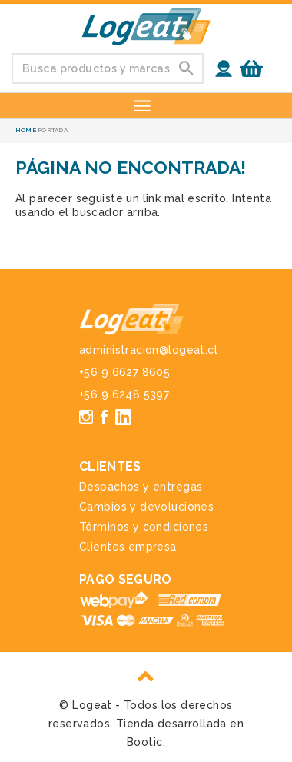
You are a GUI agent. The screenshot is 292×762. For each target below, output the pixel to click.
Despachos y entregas (140, 487)
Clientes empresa (128, 547)
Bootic (145, 742)
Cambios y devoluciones (146, 507)
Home (25, 130)
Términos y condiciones (143, 527)
